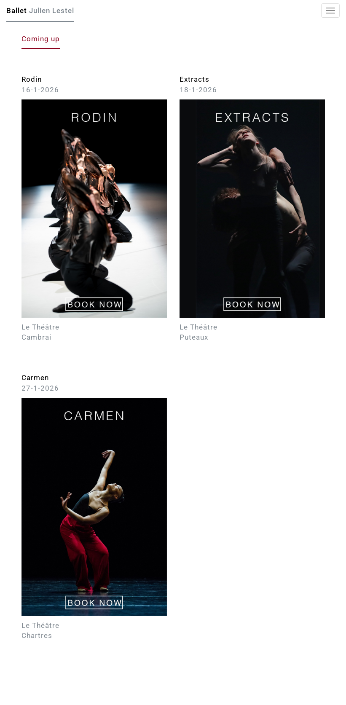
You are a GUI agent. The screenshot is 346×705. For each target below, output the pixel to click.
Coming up (40, 39)
